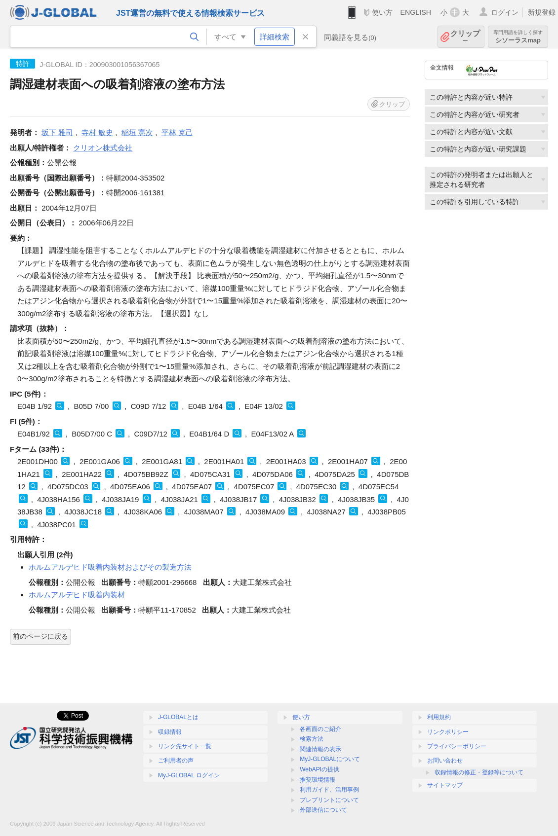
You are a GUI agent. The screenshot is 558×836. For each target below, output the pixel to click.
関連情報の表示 (320, 749)
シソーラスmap (518, 37)
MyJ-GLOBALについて (330, 759)
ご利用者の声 (176, 760)
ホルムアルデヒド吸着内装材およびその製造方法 (110, 567)
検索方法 (311, 738)
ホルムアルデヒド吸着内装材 (77, 594)
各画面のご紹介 (320, 729)
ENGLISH (415, 12)
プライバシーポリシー (456, 746)
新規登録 (542, 12)
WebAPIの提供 (319, 769)
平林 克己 (177, 132)
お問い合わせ (445, 760)
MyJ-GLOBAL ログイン (189, 775)
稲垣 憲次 (137, 132)
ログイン (504, 12)
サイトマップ (445, 785)
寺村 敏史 (97, 132)
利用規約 (439, 717)
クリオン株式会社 (102, 148)
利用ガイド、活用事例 (329, 789)
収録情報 (170, 731)
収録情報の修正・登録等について (479, 772)
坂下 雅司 (57, 132)
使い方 (382, 12)
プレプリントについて (329, 800)
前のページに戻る (40, 636)
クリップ (465, 36)
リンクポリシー (448, 731)
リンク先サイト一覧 (184, 746)
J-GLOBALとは (178, 717)
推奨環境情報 (317, 779)
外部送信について (323, 809)
